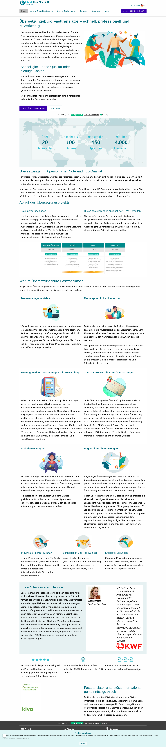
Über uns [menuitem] (96, 11)
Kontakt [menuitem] (107, 11)
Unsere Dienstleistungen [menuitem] (41, 11)
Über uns (55, 108)
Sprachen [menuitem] (84, 11)
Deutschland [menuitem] (137, 5)
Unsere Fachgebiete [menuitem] (66, 11)
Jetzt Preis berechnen (133, 11)
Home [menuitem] (24, 11)
